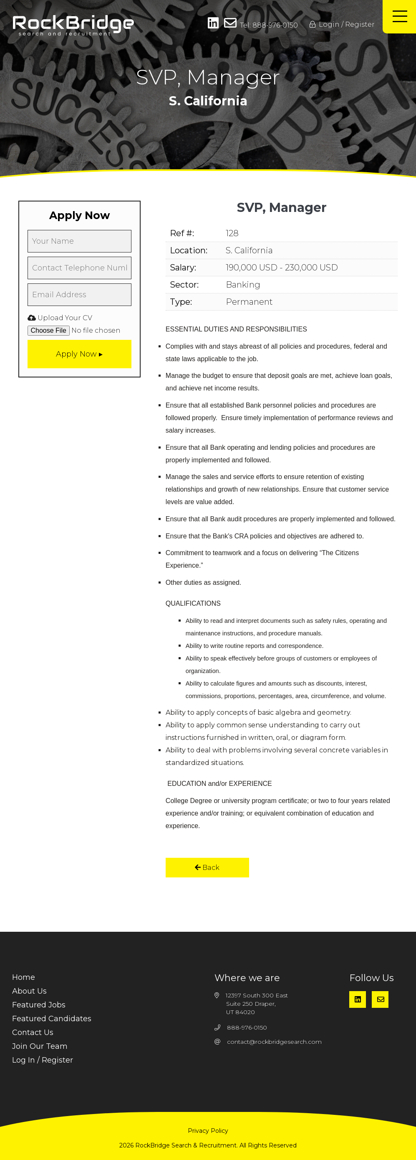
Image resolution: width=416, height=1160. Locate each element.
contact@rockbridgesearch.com (274, 1041)
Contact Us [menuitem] (32, 1032)
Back (207, 868)
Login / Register (342, 24)
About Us (29, 991)
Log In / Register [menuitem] (42, 1060)
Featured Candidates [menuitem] (51, 1018)
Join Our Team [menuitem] (40, 1046)
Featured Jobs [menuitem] (39, 1005)
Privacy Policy (208, 1131)
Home (23, 977)
